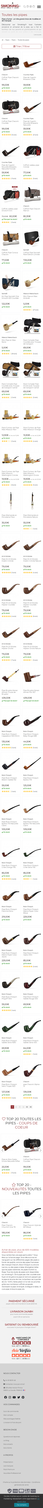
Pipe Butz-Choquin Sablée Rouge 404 (30, 998)
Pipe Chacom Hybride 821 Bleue (32, 1226)
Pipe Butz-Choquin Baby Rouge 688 (30, 735)
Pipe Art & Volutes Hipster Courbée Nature (30, 605)
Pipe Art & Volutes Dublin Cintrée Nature (32, 560)
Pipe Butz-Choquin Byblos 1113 (30, 779)
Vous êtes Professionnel (12, 1473)
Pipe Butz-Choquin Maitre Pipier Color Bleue (30, 911)
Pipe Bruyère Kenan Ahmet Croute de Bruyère (10, 692)
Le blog (6, 1440)
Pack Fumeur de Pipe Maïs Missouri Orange (32, 429)
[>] (40, 1150)
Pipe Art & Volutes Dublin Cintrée (9, 560)
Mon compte (8, 1415)
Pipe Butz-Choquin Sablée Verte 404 (30, 1042)
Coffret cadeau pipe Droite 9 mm (10, 210)
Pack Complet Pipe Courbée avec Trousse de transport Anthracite (32, 343)
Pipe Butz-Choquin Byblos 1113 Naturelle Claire (10, 824)
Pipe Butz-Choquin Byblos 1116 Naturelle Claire (31, 824)
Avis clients (7, 1448)
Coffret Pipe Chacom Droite (10, 78)
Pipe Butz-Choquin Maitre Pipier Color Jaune (9, 955)
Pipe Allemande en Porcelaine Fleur (9, 516)
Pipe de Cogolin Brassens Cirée (29, 78)
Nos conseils (8, 1444)
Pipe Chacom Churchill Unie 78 (8, 1226)
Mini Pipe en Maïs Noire (9, 341)
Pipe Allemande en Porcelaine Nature (30, 516)
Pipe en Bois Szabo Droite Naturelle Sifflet (11, 1160)
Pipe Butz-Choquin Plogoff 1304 (9, 998)
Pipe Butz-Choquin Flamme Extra (9, 910)
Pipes (7, 40)
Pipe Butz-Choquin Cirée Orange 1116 (9, 866)
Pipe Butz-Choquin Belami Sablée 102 (9, 779)
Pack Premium (9, 1469)
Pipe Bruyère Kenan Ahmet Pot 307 (31, 691)
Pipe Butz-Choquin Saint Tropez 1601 (9, 1085)
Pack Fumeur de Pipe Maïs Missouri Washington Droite (31, 473)
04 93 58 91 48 (9, 1380)
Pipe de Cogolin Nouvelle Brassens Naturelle (30, 123)
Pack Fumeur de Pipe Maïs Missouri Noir (10, 429)
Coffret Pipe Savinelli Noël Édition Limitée (31, 254)
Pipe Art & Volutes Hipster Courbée (9, 604)
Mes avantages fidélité (11, 1419)
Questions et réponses (11, 1437)
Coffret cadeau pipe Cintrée (31, 166)
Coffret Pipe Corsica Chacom (10, 254)
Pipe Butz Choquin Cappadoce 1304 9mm (11, 735)
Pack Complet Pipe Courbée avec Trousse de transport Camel (10, 386)
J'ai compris (21, 1505)
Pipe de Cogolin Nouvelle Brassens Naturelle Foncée (9, 167)
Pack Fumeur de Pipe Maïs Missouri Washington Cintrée (10, 473)
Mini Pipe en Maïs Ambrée (30, 297)
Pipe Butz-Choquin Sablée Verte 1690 (9, 1042)
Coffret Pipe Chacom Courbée (10, 122)
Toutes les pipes (23, 40)
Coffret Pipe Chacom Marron (31, 210)
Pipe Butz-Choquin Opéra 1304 (30, 954)
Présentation (8, 1462)
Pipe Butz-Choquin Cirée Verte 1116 (30, 866)
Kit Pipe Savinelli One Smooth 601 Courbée (10, 297)
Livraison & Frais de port (12, 1422)
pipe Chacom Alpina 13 (31, 1085)
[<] (2, 1150)
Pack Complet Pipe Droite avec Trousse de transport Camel (31, 386)
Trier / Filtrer (21, 46)
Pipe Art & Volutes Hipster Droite (9, 647)
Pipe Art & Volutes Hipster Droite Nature (32, 647)
